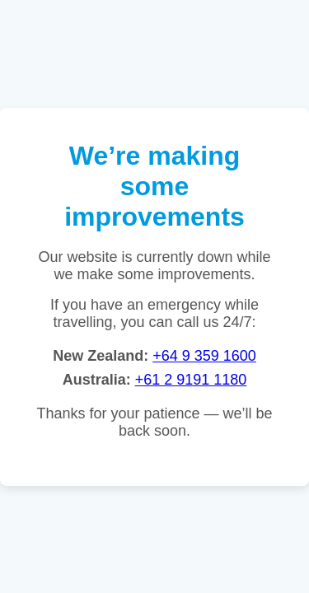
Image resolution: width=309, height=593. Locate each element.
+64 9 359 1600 (204, 356)
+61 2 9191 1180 (191, 379)
